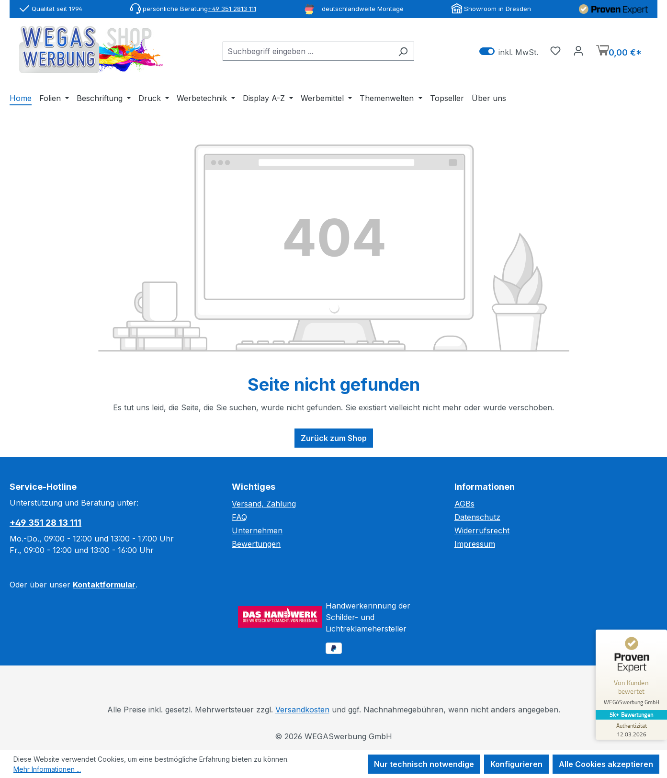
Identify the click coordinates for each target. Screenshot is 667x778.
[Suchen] (403, 51)
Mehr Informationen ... (47, 769)
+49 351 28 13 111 (45, 523)
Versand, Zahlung (264, 503)
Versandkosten (302, 709)
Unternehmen (257, 530)
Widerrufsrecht (481, 530)
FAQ (239, 517)
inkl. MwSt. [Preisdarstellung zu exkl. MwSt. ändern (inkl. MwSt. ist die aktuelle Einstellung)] (509, 51)
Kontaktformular (104, 584)
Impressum (474, 544)
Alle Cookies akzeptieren (606, 764)
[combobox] (307, 51)
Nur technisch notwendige (424, 764)
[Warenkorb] (619, 51)
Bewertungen (256, 544)
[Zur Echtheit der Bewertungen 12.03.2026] (631, 730)
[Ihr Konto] (578, 50)
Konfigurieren (516, 764)
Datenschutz (477, 517)
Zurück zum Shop (334, 438)
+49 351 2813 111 (232, 8)
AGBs (464, 503)
